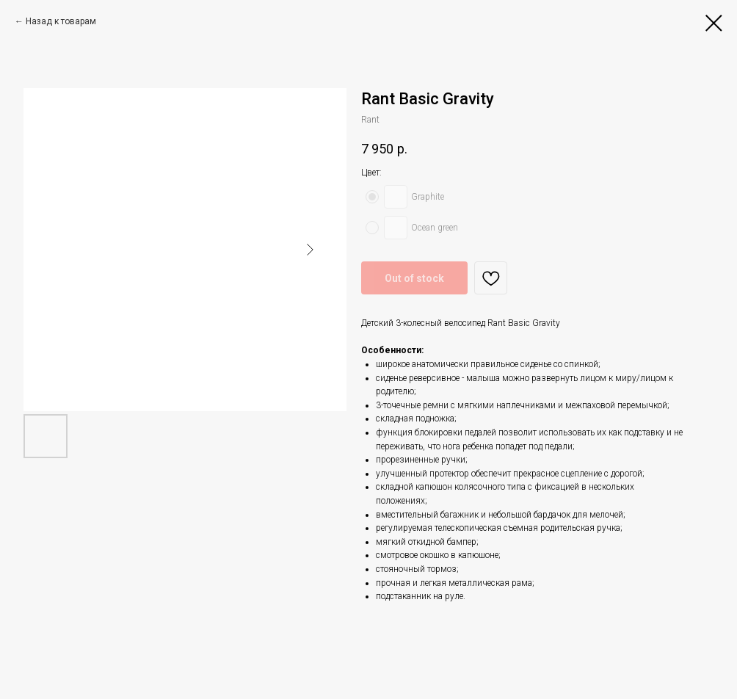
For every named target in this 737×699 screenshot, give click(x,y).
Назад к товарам (61, 21)
